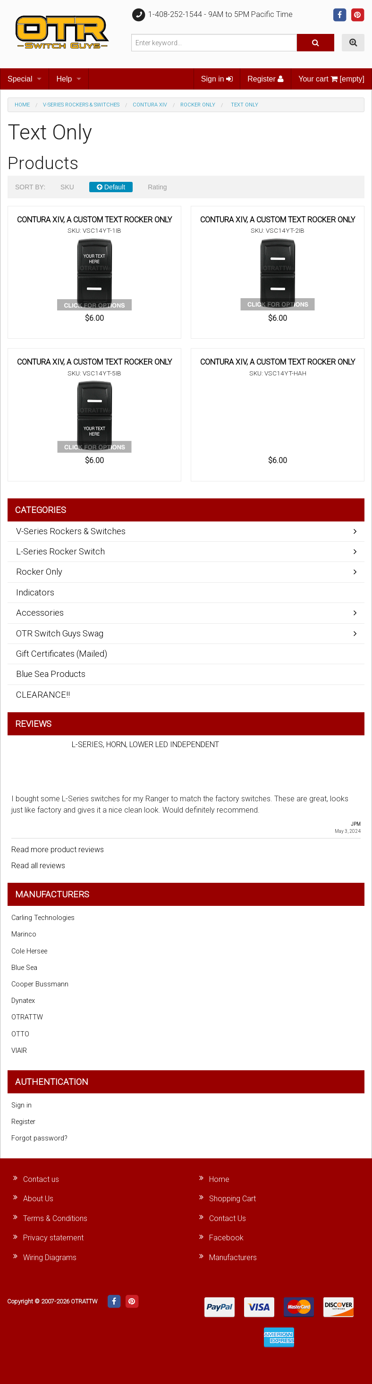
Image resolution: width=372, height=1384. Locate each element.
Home (22, 105)
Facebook (226, 1237)
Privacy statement (53, 1237)
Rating (157, 187)
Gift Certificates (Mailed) (61, 654)
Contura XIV (150, 105)
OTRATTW (27, 1017)
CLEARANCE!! (43, 695)
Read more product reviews (57, 849)
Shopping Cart (232, 1198)
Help (64, 79)
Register (265, 79)
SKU (67, 187)
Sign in (217, 79)
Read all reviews (38, 865)
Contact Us (227, 1218)
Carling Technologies (43, 918)
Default (111, 187)
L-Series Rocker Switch (60, 551)
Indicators (35, 592)
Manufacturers (233, 1257)
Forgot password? (39, 1138)
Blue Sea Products (50, 674)
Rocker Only (197, 105)
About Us (38, 1198)
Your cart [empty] (331, 79)
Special (20, 79)
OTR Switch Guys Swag (59, 633)
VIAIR (19, 1051)
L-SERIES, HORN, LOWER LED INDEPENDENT (145, 744)
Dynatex (23, 1001)
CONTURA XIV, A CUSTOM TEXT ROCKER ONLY (94, 219)
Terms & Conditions (55, 1218)
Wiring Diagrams (49, 1257)
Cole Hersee (29, 951)
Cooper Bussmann (39, 984)
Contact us (41, 1179)
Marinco (23, 934)
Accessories (40, 613)
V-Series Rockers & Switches (81, 105)
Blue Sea (24, 968)
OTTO (20, 1034)
